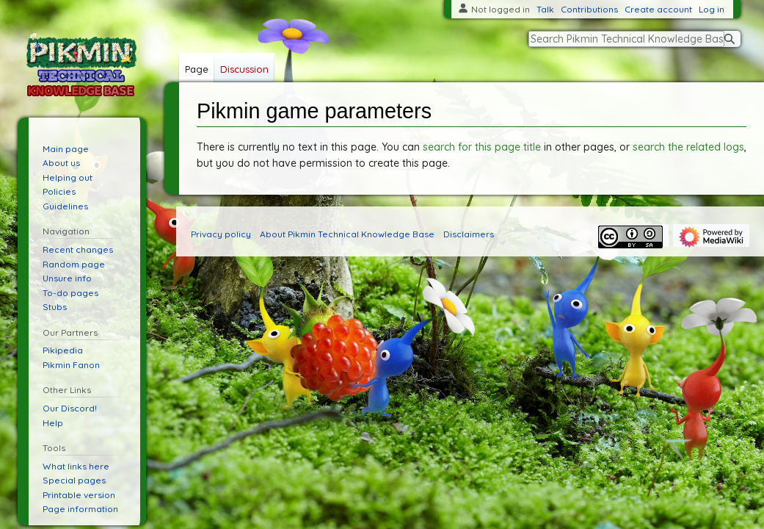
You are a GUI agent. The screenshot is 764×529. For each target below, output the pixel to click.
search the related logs (688, 147)
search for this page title (482, 147)
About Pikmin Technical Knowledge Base (347, 234)
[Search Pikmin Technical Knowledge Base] (626, 39)
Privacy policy (221, 234)
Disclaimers (468, 234)
